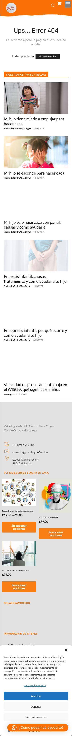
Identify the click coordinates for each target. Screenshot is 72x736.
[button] (66, 650)
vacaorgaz (8, 394)
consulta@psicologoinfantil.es (30, 447)
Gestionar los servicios (35, 685)
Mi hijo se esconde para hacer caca (34, 173)
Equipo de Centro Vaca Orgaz (17, 128)
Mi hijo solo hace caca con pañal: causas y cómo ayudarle (32, 224)
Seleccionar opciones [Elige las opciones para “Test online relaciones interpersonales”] (19, 522)
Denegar (36, 706)
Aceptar (36, 696)
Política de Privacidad (21, 640)
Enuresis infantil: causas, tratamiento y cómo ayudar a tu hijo (35, 278)
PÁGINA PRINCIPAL (47, 56)
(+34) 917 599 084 (23, 439)
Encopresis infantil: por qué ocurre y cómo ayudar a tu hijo (35, 332)
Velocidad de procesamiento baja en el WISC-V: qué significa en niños (35, 387)
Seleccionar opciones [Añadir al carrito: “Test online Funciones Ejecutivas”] (19, 581)
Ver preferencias (36, 717)
